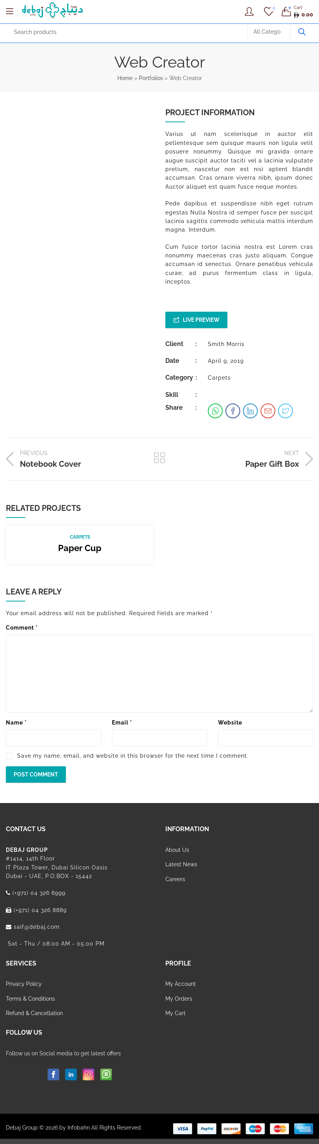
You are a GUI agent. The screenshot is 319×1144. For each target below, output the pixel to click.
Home (125, 78)
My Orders (178, 999)
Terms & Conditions (30, 999)
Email (122, 722)
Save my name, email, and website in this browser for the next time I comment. (132, 756)
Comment (22, 628)
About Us (177, 850)
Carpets (219, 378)
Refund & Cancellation (34, 1013)
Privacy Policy (24, 984)
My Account (180, 984)
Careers (175, 879)
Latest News (181, 864)
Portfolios (151, 78)
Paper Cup (79, 548)
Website (230, 722)
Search (302, 32)
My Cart (175, 1013)
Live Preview (201, 320)
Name (16, 722)
